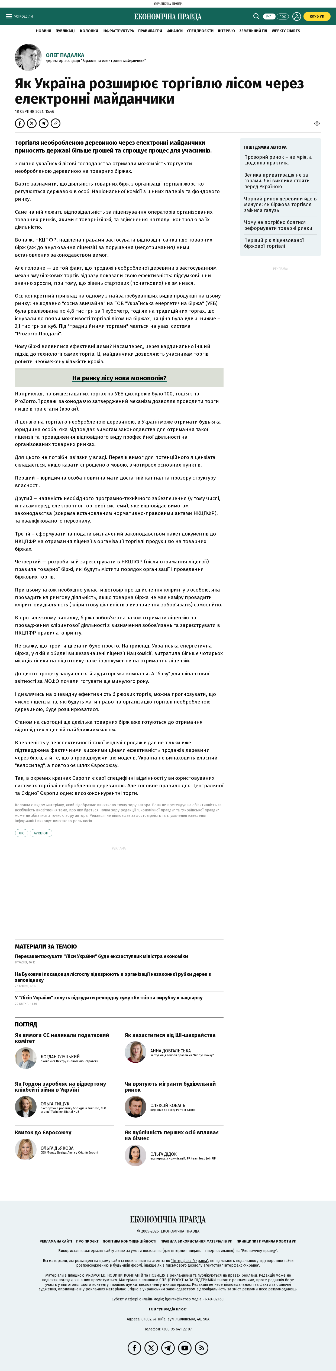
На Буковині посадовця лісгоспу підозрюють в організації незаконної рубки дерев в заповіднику (113, 977)
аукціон (41, 833)
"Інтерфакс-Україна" (189, 1260)
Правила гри (150, 31)
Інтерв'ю (226, 31)
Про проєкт (87, 1241)
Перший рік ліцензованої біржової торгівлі (274, 243)
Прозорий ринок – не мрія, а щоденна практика (278, 160)
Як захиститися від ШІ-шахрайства (170, 1035)
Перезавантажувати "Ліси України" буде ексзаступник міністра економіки (101, 956)
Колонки (89, 31)
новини (43, 31)
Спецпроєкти (200, 31)
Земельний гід (253, 31)
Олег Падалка (65, 55)
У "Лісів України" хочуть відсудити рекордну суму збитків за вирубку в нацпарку (108, 998)
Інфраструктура (118, 31)
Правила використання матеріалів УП (196, 1241)
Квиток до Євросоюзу (43, 1132)
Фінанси (174, 31)
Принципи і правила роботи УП (266, 1241)
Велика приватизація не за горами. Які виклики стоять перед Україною (276, 181)
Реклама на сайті (56, 1241)
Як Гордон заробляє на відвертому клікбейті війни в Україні (60, 1087)
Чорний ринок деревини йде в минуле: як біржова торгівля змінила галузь (280, 204)
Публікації (66, 31)
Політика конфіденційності (129, 1241)
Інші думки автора (265, 147)
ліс (21, 833)
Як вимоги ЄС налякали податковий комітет (62, 1038)
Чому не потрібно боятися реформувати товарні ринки (278, 225)
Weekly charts (286, 31)
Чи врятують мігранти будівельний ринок (170, 1087)
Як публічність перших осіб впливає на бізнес (172, 1135)
